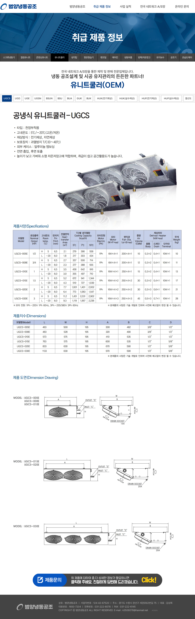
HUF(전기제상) (149, 98)
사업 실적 (125, 6)
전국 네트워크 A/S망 (152, 6)
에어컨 (115, 57)
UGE (27, 98)
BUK (88, 98)
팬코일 (103, 57)
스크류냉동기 (9, 57)
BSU (60, 98)
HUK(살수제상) (127, 98)
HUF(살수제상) (171, 98)
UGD (17, 98)
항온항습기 (89, 57)
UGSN (37, 98)
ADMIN (155, 610)
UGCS (7, 98)
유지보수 (160, 57)
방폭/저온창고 (144, 57)
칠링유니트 (25, 57)
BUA (69, 98)
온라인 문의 (182, 6)
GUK (79, 98)
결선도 (188, 98)
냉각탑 (74, 57)
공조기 (173, 57)
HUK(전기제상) (104, 98)
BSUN (49, 98)
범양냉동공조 (77, 6)
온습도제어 (187, 57)
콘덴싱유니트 (42, 57)
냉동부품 (128, 57)
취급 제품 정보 (102, 6)
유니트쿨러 (59, 57)
